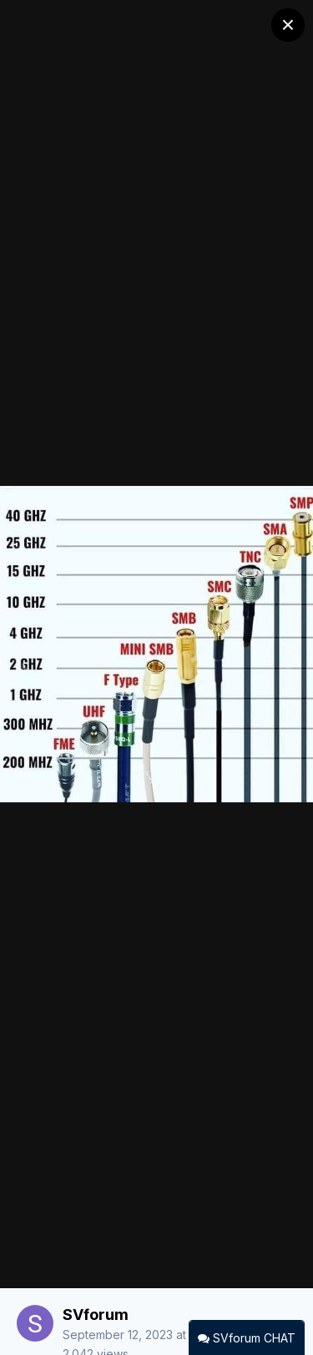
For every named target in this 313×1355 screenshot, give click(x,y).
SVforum (96, 1314)
